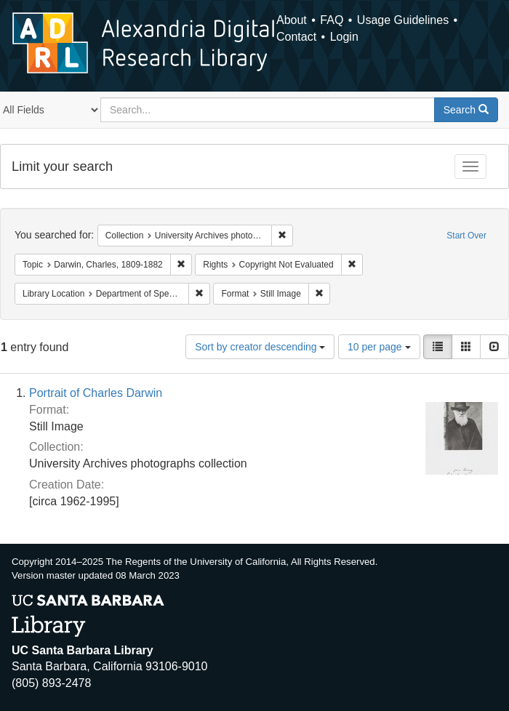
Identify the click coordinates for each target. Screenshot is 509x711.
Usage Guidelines (403, 20)
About (291, 20)
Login (344, 37)
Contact (296, 37)
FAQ (331, 20)
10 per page (379, 347)
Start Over (466, 235)
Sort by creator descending (260, 347)
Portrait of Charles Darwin (95, 393)
